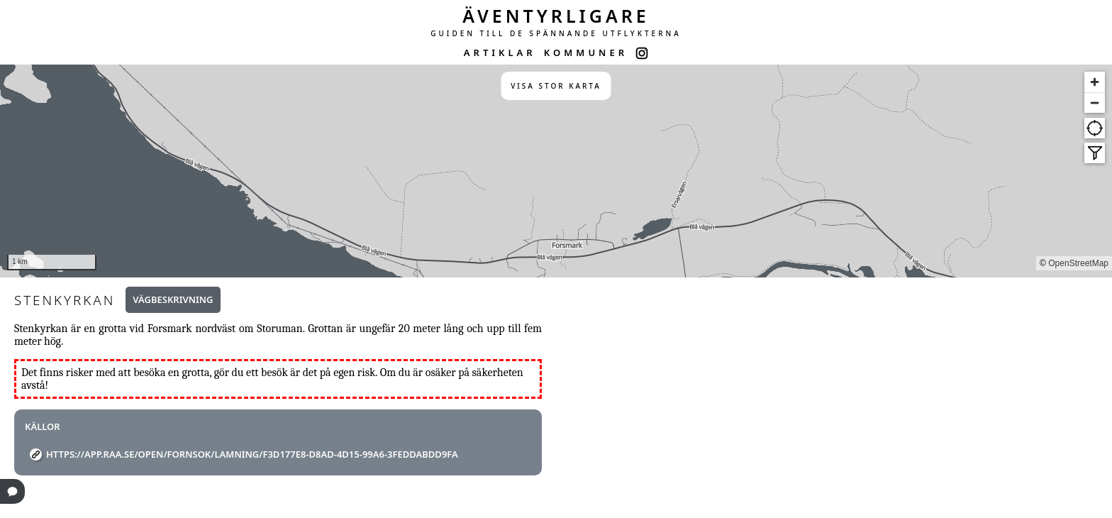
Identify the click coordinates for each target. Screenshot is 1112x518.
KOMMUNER (586, 52)
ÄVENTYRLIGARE (556, 16)
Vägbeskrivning (173, 299)
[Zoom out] (1094, 102)
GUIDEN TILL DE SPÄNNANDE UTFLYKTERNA (556, 33)
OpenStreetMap (1078, 263)
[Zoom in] (1094, 82)
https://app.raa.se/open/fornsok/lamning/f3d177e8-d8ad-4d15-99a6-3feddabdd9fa (252, 454)
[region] (556, 171)
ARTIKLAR (500, 52)
